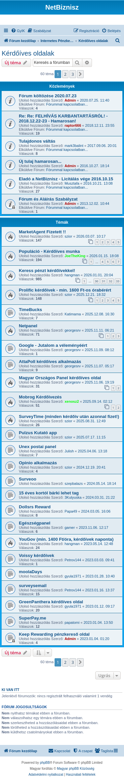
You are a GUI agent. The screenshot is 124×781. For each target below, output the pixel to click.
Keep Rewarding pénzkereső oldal (54, 634)
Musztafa (71, 183)
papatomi (71, 622)
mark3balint (73, 146)
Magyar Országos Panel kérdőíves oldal (60, 377)
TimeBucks (30, 309)
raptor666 (72, 125)
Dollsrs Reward (35, 506)
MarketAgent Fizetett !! (42, 231)
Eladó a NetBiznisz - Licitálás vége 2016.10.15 (66, 178)
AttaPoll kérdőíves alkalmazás (50, 361)
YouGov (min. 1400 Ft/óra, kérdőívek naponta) (66, 539)
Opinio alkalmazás (38, 462)
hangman (72, 275)
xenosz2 (71, 401)
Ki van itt (10, 690)
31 (103, 281)
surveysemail (33, 585)
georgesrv (72, 330)
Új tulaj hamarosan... (40, 161)
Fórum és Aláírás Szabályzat (48, 199)
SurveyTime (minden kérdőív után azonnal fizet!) (69, 416)
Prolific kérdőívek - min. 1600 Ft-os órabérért (65, 290)
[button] (80, 74)
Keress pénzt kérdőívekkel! (47, 270)
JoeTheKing (74, 256)
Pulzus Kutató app (38, 432)
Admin (70, 100)
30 (96, 281)
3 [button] (72, 74)
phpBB (45, 762)
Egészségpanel (34, 523)
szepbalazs (73, 483)
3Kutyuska (72, 497)
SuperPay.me (32, 618)
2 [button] (65, 74)
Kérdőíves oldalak (28, 53)
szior (68, 236)
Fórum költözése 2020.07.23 (47, 95)
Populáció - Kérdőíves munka (49, 251)
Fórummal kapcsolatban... (67, 104)
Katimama (72, 314)
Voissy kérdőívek (36, 555)
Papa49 (70, 511)
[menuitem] (18, 31)
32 (110, 281)
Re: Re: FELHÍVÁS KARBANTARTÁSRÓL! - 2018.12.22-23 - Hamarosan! (63, 118)
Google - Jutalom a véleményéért (53, 345)
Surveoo (27, 479)
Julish (69, 451)
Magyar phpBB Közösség (75, 768)
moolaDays (30, 571)
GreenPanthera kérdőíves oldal (51, 601)
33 (117, 281)
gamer (69, 527)
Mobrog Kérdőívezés (40, 396)
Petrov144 (72, 560)
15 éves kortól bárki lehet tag (49, 492)
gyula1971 (72, 576)
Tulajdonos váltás (37, 141)
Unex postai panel (37, 446)
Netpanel (28, 325)
